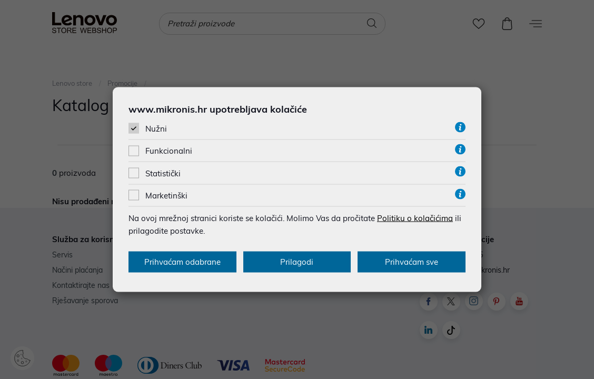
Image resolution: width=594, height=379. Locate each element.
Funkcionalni (168, 151)
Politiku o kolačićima (415, 218)
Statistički (163, 173)
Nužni (156, 129)
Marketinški (166, 195)
